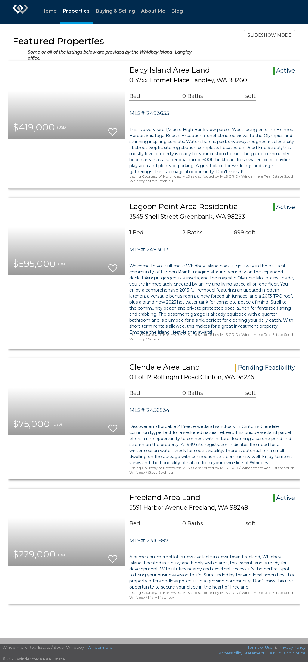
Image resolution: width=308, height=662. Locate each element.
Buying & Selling (115, 11)
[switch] (112, 129)
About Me (153, 11)
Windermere (99, 647)
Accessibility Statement (242, 653)
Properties (76, 11)
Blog (177, 11)
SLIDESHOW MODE (269, 35)
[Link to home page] (20, 12)
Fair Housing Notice (286, 653)
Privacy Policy (292, 647)
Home (49, 11)
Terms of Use (260, 647)
